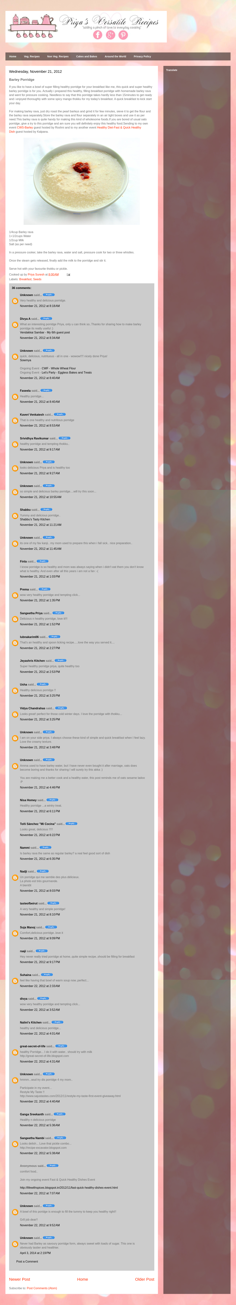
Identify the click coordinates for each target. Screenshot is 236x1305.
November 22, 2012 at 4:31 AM (40, 1061)
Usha (23, 684)
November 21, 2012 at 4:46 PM (40, 787)
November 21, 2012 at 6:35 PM (40, 858)
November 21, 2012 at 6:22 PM (40, 835)
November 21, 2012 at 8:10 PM (40, 914)
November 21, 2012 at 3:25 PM (40, 695)
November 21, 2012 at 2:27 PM (40, 648)
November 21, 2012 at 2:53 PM (40, 671)
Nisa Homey (28, 800)
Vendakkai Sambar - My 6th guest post (45, 332)
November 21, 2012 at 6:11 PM (40, 811)
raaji (23, 951)
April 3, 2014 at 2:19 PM (35, 1253)
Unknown (26, 295)
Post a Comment (27, 1261)
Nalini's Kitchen (31, 1022)
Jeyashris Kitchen (32, 660)
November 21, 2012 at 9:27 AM (40, 473)
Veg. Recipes (32, 56)
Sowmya (25, 360)
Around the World (115, 56)
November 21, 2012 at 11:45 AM (40, 548)
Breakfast (25, 279)
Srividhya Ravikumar (34, 438)
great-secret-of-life (32, 1046)
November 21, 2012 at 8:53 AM (40, 425)
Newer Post (19, 1279)
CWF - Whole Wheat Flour (59, 368)
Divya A (25, 318)
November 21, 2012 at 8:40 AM (40, 378)
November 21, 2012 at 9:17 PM (40, 962)
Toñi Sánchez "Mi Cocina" (38, 823)
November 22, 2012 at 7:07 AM (40, 1193)
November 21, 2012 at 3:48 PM (40, 747)
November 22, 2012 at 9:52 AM (40, 1225)
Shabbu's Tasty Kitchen (35, 519)
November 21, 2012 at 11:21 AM (40, 524)
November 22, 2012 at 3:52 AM (40, 1009)
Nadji (23, 871)
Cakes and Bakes (86, 56)
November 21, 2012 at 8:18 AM (40, 305)
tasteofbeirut (29, 903)
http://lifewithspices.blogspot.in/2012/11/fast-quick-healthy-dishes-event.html (69, 1187)
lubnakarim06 (29, 637)
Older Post (144, 1279)
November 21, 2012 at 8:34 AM (40, 337)
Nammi (25, 847)
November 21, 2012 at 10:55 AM (40, 497)
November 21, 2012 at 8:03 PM (40, 890)
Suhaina (25, 974)
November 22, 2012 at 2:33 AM (40, 986)
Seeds (37, 279)
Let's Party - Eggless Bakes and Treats (67, 372)
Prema (24, 589)
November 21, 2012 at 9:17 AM (40, 449)
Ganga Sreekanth (32, 1114)
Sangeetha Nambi (32, 1138)
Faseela (25, 390)
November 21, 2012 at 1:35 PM (40, 600)
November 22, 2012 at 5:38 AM (40, 1153)
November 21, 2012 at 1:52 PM (40, 624)
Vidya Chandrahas (32, 708)
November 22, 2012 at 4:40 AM (40, 1101)
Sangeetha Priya (31, 613)
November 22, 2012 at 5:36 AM (40, 1125)
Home (12, 56)
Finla (23, 561)
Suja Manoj (27, 927)
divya (23, 998)
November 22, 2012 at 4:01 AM (40, 1033)
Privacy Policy (142, 56)
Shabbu (25, 509)
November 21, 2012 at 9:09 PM (40, 938)
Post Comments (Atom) (42, 1288)
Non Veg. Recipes (57, 56)
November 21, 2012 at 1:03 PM (40, 576)
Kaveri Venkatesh (32, 414)
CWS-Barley (25, 127)
